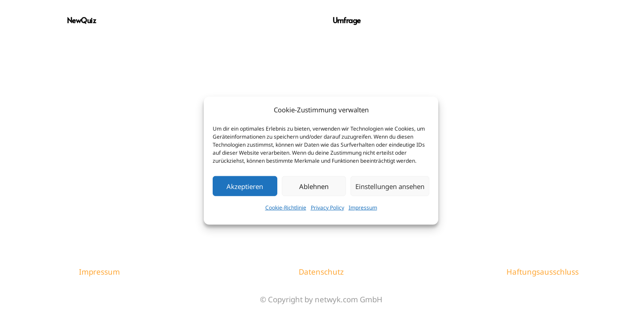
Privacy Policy (327, 207)
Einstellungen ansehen (389, 185)
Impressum (363, 207)
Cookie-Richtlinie (285, 207)
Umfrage (347, 20)
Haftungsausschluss (542, 272)
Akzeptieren (244, 185)
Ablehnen (314, 185)
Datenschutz (321, 272)
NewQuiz (81, 20)
